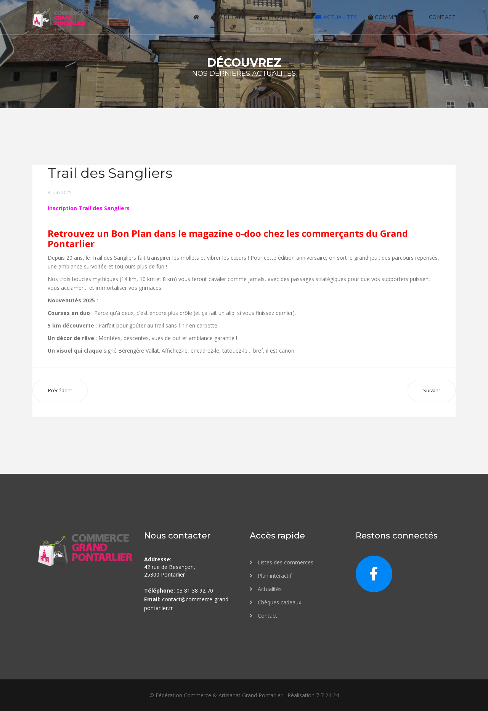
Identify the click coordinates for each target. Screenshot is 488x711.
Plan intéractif (274, 575)
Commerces (389, 17)
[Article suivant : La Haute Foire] (432, 390)
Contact (266, 615)
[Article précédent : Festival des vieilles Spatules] (60, 390)
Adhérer (228, 17)
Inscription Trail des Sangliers (89, 208)
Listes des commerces (284, 562)
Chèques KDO (280, 17)
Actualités (336, 17)
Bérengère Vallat (138, 350)
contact (439, 17)
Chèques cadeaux (278, 602)
